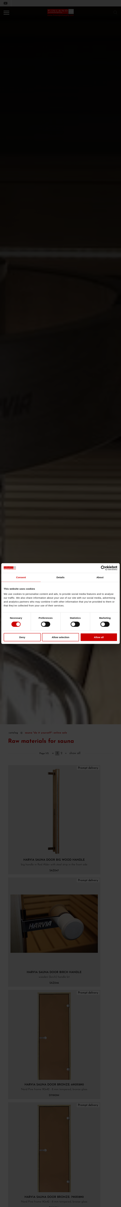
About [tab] (99, 577)
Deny (22, 637)
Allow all (99, 637)
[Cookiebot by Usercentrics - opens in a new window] (103, 568)
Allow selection (60, 637)
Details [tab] (60, 577)
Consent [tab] (21, 577)
